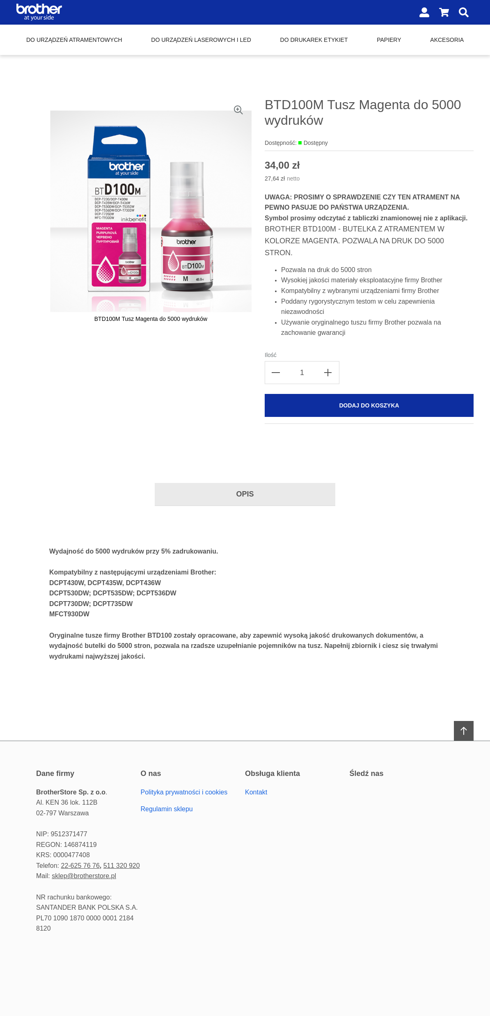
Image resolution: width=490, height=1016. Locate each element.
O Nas (151, 773)
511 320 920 (121, 865)
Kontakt (256, 792)
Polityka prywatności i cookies (184, 792)
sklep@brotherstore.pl (84, 875)
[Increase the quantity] (327, 372)
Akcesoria (447, 40)
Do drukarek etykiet (314, 40)
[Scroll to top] (464, 731)
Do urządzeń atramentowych (74, 40)
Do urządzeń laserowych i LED (201, 40)
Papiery (389, 40)
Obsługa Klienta (272, 773)
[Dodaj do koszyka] (369, 405)
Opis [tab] (245, 494)
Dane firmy (55, 773)
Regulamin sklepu (167, 808)
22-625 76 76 (80, 865)
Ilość (271, 355)
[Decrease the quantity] (276, 372)
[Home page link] (68, 12)
